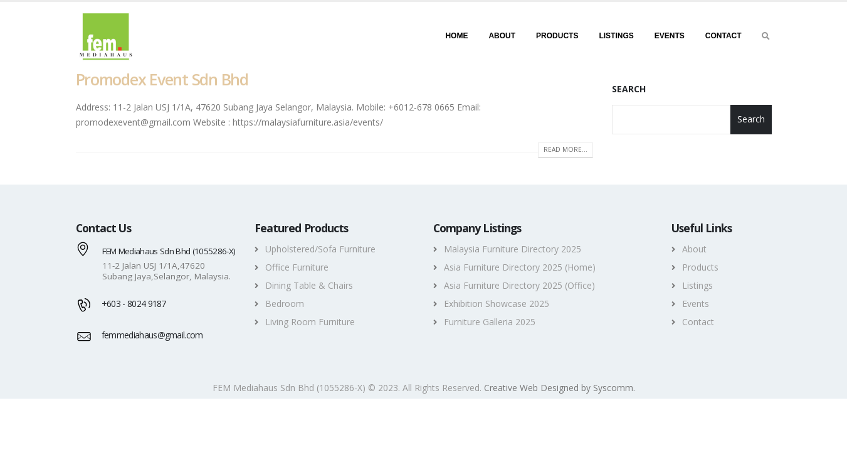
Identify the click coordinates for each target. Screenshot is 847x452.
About (501, 35)
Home (456, 35)
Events (670, 35)
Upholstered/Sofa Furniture (320, 249)
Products (557, 35)
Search (629, 89)
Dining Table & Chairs (309, 285)
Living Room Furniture (310, 322)
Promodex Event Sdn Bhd (162, 79)
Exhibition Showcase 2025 (496, 303)
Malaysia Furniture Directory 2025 (512, 249)
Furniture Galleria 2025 (489, 322)
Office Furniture (297, 267)
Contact (723, 35)
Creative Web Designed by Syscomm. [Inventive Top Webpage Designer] (559, 388)
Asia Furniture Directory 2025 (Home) (520, 267)
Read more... (565, 149)
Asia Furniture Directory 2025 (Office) (519, 285)
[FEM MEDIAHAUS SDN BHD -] (105, 35)
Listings (616, 35)
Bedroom (284, 303)
